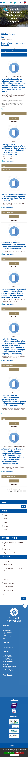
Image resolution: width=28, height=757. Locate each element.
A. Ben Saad (4, 94)
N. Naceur (14, 466)
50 (17, 491)
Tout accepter (9, 752)
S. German (15, 203)
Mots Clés (6, 557)
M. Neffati (15, 467)
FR (20, 2)
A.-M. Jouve (9, 95)
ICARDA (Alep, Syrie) (19, 300)
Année (4, 511)
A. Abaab (14, 94)
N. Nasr (3, 203)
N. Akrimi (3, 466)
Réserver (14, 118)
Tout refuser (19, 752)
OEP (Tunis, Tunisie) (19, 408)
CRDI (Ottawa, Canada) (7, 409)
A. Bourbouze (20, 94)
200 (24, 491)
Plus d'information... (8, 109)
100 (21, 491)
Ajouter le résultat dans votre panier (14, 51)
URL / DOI (8, 169)
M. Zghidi (20, 466)
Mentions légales (14, 745)
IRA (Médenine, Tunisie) (7, 300)
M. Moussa (9, 203)
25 (14, 491)
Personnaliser (14, 755)
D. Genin (13, 156)
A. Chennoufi (9, 467)
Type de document (9, 538)
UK (24, 2)
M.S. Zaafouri (4, 251)
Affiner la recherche (14, 55)
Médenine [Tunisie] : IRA (15, 251)
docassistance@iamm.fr (9, 646)
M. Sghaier (15, 95)
